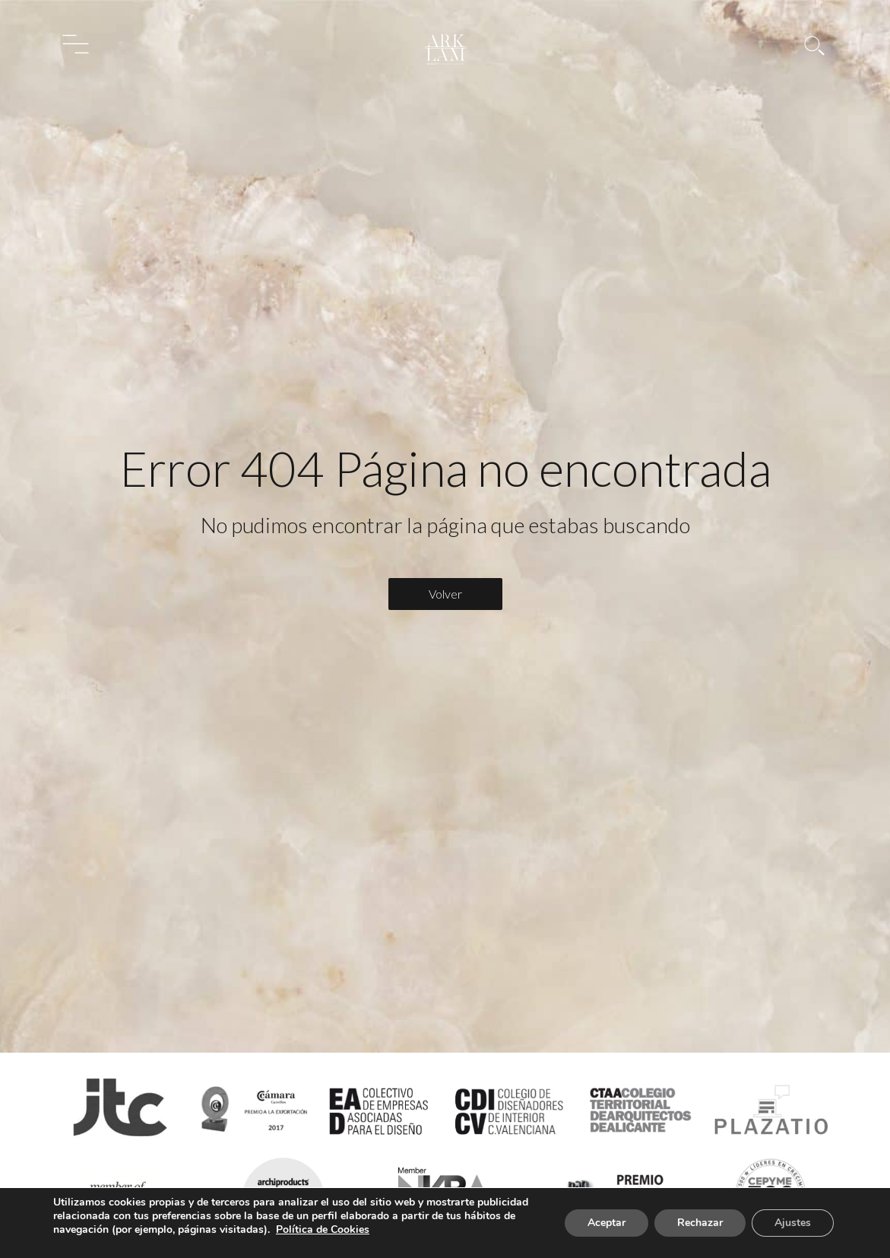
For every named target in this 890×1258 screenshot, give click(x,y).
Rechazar (700, 1222)
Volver (445, 593)
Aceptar (607, 1222)
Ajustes (792, 1222)
